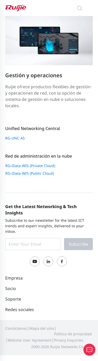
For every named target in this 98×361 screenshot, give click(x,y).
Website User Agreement (29, 340)
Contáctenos (16, 328)
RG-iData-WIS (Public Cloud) (29, 173)
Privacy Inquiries (68, 340)
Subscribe (78, 244)
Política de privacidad (73, 333)
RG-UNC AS (15, 138)
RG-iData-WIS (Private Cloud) (30, 165)
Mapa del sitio (41, 328)
